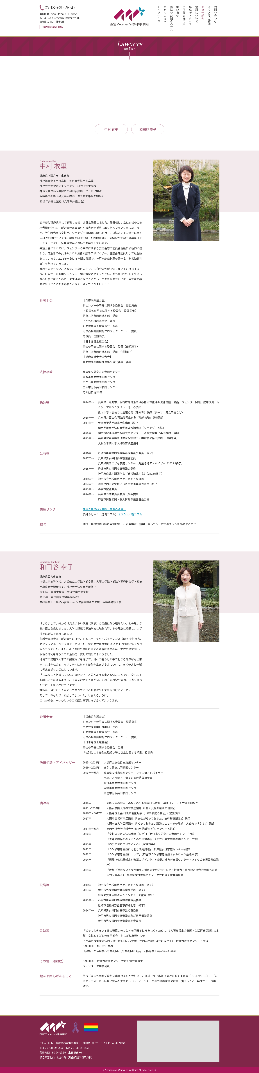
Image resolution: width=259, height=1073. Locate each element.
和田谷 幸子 (147, 129)
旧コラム (123, 514)
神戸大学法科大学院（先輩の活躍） (104, 509)
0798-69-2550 (60, 7)
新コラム (136, 514)
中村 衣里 (111, 129)
